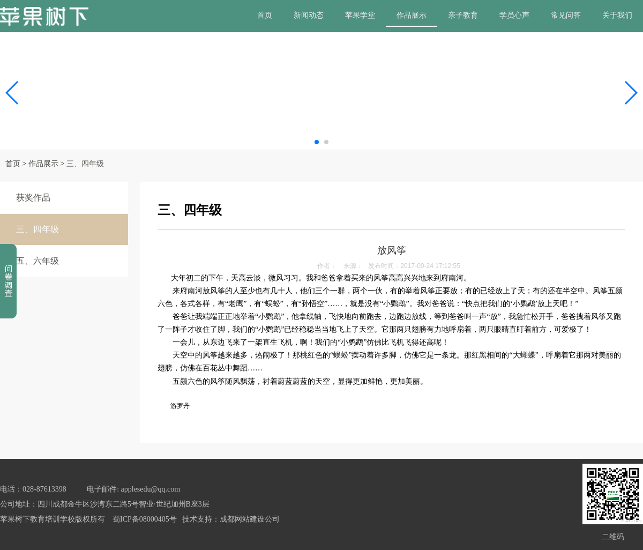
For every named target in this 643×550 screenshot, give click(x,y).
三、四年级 (85, 164)
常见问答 (566, 15)
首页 (264, 15)
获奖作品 (33, 197)
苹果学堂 (360, 15)
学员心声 (514, 15)
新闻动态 (309, 15)
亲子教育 (463, 15)
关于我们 (617, 15)
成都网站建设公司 (250, 519)
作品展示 (412, 15)
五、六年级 (37, 260)
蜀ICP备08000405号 (145, 519)
